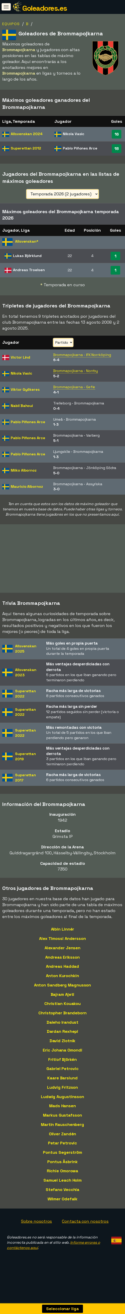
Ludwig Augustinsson (62, 1097)
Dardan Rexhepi (62, 1032)
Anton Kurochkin (62, 976)
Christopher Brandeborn (62, 1013)
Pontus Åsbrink (62, 1162)
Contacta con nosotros (85, 1222)
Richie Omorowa (62, 1171)
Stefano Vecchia (63, 1190)
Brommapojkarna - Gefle (74, 387)
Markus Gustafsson (62, 1115)
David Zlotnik (63, 1041)
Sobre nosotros (36, 1222)
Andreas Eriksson (62, 957)
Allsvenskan (26, 133)
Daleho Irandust (63, 1022)
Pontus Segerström (62, 1152)
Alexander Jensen (62, 948)
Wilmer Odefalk (63, 1199)
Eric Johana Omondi (62, 1050)
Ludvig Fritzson (62, 1087)
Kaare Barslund (62, 1078)
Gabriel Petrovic (62, 1069)
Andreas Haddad (62, 967)
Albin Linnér (62, 929)
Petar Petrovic (62, 1143)
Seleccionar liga (62, 1308)
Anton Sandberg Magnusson (62, 985)
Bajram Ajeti (62, 994)
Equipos (11, 23)
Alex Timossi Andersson (62, 939)
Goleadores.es (44, 8)
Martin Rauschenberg (62, 1125)
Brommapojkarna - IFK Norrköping (82, 354)
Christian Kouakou (62, 1004)
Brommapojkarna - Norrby (75, 370)
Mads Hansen (62, 1106)
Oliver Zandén (62, 1134)
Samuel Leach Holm (62, 1180)
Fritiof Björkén (62, 1059)
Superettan (26, 148)
